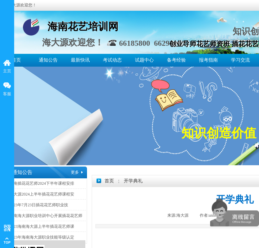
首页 (16, 60)
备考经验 (176, 60)
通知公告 (48, 60)
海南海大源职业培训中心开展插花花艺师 (45, 215)
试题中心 (144, 60)
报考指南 (208, 60)
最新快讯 (80, 60)
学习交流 (240, 60)
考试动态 (112, 60)
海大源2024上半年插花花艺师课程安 (41, 194)
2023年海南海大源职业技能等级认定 (41, 237)
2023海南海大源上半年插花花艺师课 (41, 226)
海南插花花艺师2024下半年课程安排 (41, 183)
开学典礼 (133, 180)
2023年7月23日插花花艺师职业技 (38, 205)
